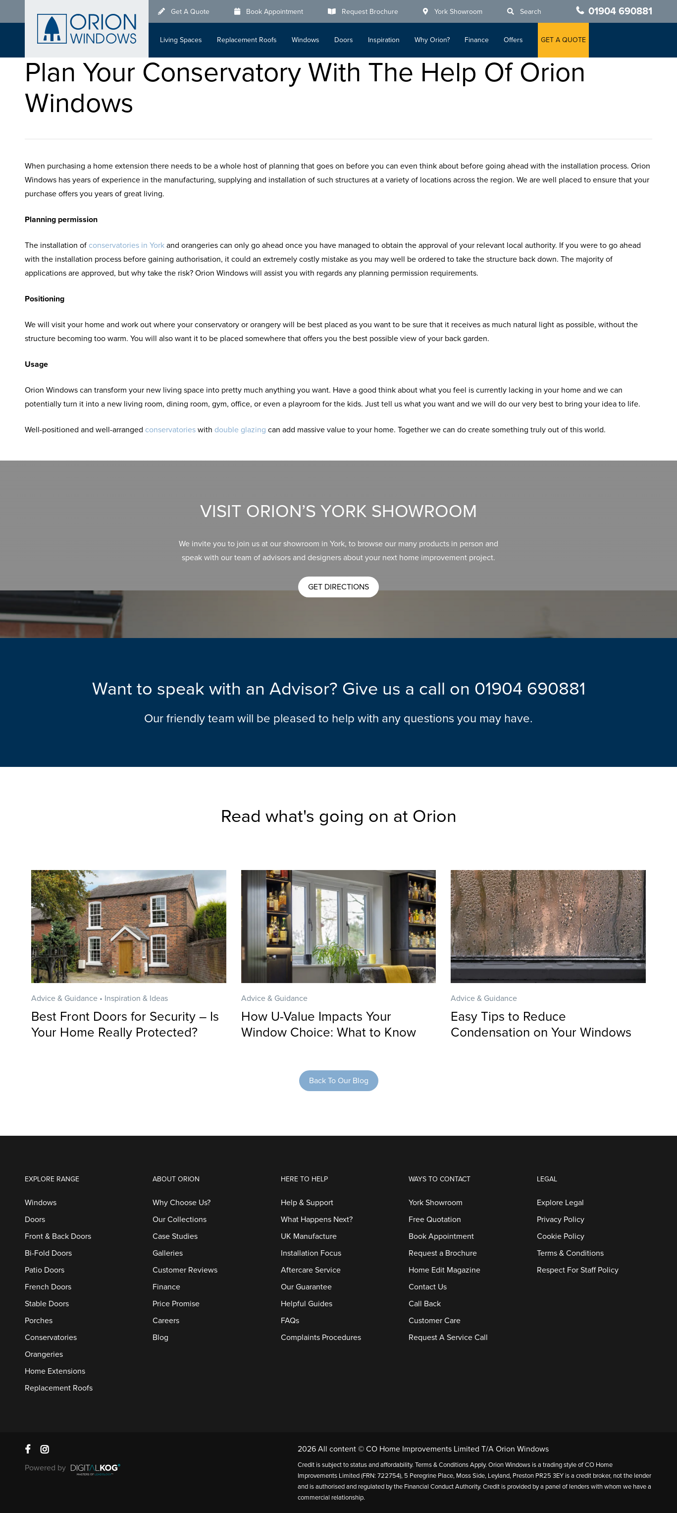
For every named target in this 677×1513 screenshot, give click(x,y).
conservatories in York (126, 245)
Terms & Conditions (570, 1253)
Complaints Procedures (321, 1337)
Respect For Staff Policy (578, 1270)
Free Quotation (435, 1219)
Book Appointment (274, 11)
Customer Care (435, 1321)
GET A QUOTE (563, 40)
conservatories (170, 430)
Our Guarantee (306, 1287)
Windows (305, 40)
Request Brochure (370, 11)
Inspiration (384, 40)
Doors (343, 40)
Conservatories (51, 1337)
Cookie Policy (560, 1236)
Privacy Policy (560, 1219)
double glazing (240, 430)
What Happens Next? (317, 1219)
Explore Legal (560, 1203)
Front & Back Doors (58, 1236)
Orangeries (44, 1354)
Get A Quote (190, 11)
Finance (477, 40)
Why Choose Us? (181, 1203)
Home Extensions (55, 1371)
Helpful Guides (306, 1304)
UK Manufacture (309, 1236)
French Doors (48, 1287)
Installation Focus (311, 1253)
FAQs (290, 1321)
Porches (38, 1321)
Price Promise (176, 1304)
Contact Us (428, 1287)
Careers (166, 1321)
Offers (513, 40)
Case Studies (175, 1236)
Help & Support (307, 1203)
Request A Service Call (448, 1337)
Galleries (168, 1253)
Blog (160, 1337)
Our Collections (180, 1219)
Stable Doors (47, 1304)
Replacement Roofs (247, 40)
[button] (338, 587)
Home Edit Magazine (444, 1270)
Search (530, 11)
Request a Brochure (443, 1253)
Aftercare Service (311, 1270)
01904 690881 (620, 11)
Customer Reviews (185, 1270)
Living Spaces (181, 40)
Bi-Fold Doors (48, 1253)
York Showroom (458, 11)
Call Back (425, 1304)
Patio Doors (44, 1270)
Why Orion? (432, 40)
